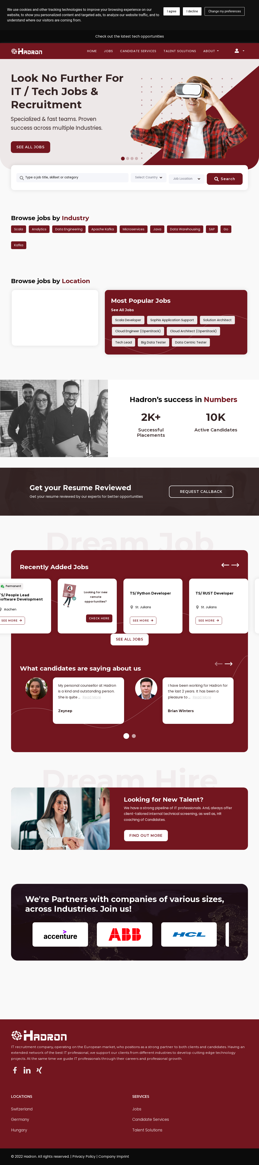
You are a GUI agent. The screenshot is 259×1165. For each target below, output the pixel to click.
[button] (126, 736)
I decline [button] (192, 11)
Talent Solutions (179, 51)
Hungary (19, 1130)
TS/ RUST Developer (215, 593)
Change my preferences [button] (224, 11)
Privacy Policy (84, 1156)
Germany (20, 1119)
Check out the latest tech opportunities (129, 36)
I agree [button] (171, 11)
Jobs (108, 51)
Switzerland (22, 1109)
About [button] (209, 51)
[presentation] (225, 565)
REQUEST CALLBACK (201, 492)
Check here (99, 618)
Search (224, 179)
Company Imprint (113, 1156)
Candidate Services (138, 51)
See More (143, 620)
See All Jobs (122, 310)
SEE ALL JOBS (30, 147)
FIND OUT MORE (146, 835)
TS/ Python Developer (150, 593)
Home (92, 51)
